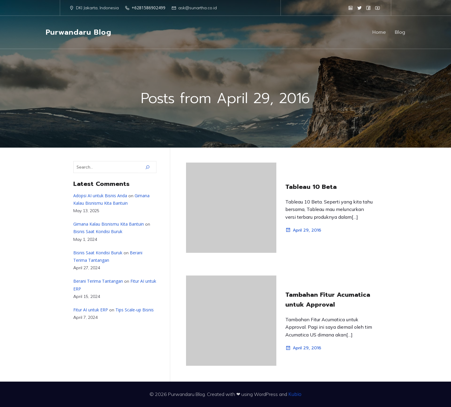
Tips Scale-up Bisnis (134, 310)
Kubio (294, 394)
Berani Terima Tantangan (98, 281)
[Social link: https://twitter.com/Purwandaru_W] (359, 7)
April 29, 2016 (303, 230)
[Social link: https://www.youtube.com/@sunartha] (377, 7)
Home (379, 32)
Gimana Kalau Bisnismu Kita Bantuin (108, 224)
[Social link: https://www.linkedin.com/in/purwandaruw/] (350, 7)
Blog (400, 32)
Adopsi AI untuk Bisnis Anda (100, 195)
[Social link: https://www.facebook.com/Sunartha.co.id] (368, 7)
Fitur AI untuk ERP (90, 310)
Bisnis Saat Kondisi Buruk (97, 231)
